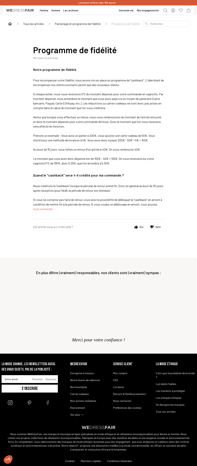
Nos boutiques (78, 387)
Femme (37, 379)
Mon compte (120, 373)
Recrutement (77, 407)
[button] (8, 459)
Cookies (70, 461)
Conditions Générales (119, 461)
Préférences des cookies (127, 407)
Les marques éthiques (168, 397)
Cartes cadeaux (79, 394)
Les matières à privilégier (170, 390)
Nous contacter (122, 400)
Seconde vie (126, 10)
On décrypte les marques (170, 404)
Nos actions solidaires (83, 400)
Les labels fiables (166, 384)
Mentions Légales (91, 461)
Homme (51, 379)
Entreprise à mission (82, 373)
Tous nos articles (166, 411)
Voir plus (75, 414)
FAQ (115, 380)
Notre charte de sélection (85, 380)
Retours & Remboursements (129, 394)
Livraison (118, 387)
